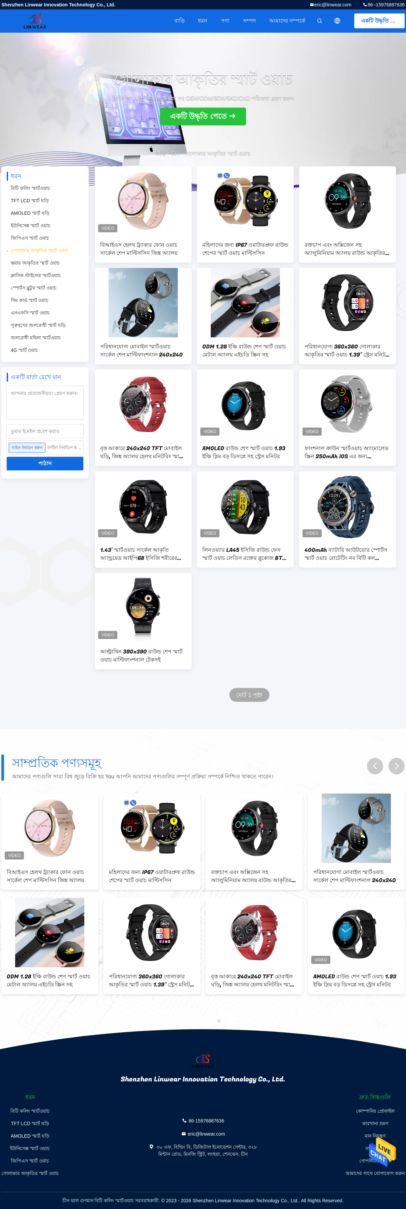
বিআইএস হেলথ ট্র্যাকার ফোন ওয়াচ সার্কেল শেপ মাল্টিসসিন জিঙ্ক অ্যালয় (138, 249)
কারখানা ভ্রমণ (375, 1123)
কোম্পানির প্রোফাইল (375, 1111)
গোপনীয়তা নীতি (375, 1161)
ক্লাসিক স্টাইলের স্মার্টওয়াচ (36, 275)
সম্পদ (249, 21)
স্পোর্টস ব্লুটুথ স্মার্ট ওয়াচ (33, 288)
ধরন (202, 21)
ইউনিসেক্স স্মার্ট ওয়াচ (30, 225)
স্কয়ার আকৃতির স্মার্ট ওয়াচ (35, 263)
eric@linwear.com (333, 4)
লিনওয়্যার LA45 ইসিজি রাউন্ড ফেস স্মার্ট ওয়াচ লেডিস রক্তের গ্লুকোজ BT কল (242, 554)
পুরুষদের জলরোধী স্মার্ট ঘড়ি (38, 325)
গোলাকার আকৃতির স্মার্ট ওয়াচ (39, 250)
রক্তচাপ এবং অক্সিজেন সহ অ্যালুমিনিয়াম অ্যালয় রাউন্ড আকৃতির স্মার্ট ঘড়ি (344, 249)
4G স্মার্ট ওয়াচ (24, 350)
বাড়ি (179, 21)
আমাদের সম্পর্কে (287, 21)
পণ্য (225, 21)
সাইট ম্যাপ (375, 1148)
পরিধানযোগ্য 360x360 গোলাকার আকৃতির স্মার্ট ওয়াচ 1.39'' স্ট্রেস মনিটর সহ (346, 351)
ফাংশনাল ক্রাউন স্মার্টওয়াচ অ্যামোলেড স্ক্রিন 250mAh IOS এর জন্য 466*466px (346, 452)
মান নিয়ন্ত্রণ (375, 1136)
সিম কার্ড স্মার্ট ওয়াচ (29, 300)
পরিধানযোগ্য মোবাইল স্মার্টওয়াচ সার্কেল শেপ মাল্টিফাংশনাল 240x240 (141, 351)
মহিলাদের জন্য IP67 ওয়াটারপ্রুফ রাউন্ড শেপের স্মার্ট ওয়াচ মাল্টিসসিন (245, 249)
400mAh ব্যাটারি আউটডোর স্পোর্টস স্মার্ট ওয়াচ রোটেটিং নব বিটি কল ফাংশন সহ (346, 554)
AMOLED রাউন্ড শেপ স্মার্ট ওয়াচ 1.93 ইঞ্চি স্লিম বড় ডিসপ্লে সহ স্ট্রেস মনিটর (243, 452)
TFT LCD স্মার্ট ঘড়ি (30, 200)
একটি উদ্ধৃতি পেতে (381, 21)
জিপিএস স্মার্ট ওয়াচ (30, 238)
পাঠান (45, 463)
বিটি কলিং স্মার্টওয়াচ (30, 188)
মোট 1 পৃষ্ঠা (249, 695)
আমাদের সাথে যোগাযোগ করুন (375, 1173)
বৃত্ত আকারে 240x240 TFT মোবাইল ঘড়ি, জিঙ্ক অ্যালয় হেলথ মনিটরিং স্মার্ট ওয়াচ (141, 452)
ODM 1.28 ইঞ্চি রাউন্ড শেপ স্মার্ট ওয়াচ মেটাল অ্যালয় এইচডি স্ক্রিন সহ (244, 351)
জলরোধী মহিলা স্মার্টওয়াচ (36, 337)
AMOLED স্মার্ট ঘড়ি (30, 213)
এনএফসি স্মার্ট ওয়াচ (30, 312)
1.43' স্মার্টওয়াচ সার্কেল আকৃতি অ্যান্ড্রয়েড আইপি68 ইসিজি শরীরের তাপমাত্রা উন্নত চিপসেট (138, 554)
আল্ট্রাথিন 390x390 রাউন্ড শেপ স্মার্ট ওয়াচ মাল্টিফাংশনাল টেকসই (141, 656)
